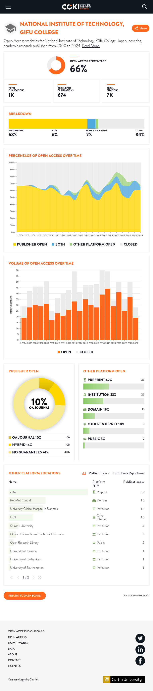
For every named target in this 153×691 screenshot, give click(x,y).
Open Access (17, 637)
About (12, 654)
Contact (14, 660)
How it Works (18, 643)
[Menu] (8, 7)
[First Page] (12, 577)
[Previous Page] (18, 577)
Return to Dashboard (24, 596)
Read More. (91, 45)
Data (11, 649)
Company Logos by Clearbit (23, 679)
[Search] (145, 7)
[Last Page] (40, 577)
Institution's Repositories (128, 473)
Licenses (14, 666)
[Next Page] (33, 577)
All (84, 473)
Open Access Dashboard (26, 631)
